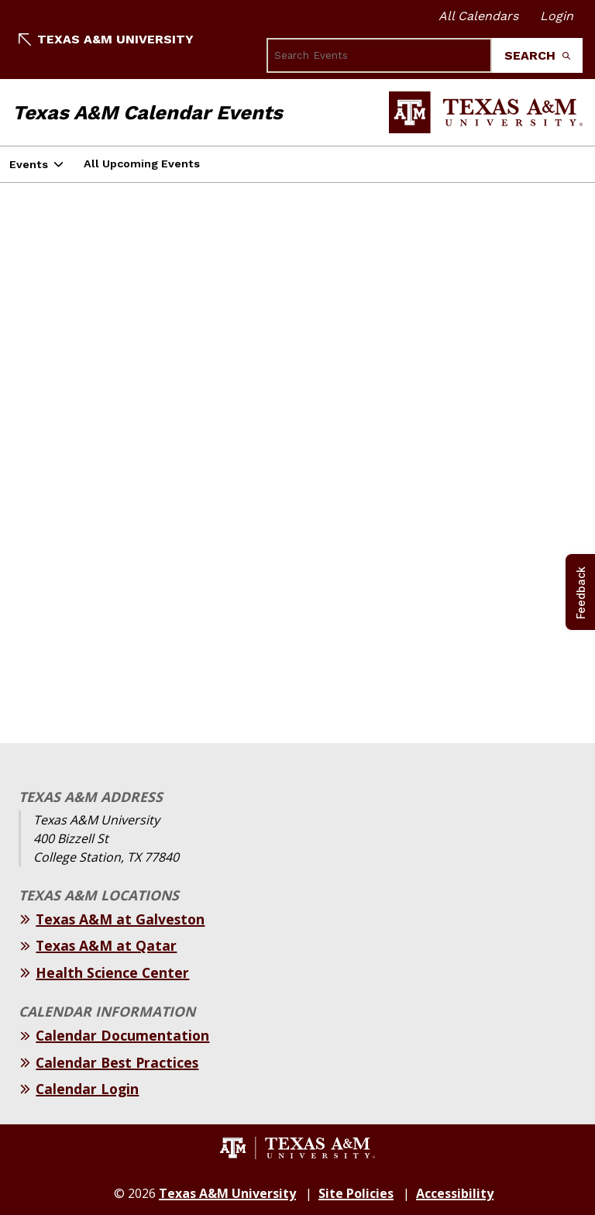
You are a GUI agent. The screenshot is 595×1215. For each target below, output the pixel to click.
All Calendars (478, 16)
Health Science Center (112, 972)
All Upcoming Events (142, 163)
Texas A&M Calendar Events (147, 112)
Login (556, 16)
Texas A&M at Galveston (120, 919)
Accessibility (455, 1193)
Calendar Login (87, 1088)
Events (28, 164)
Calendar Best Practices (117, 1062)
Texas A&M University (106, 39)
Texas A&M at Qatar (106, 945)
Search (537, 55)
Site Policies (356, 1193)
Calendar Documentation (122, 1035)
